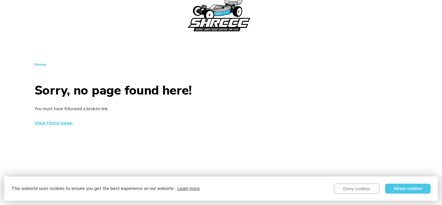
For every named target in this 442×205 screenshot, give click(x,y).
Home (40, 64)
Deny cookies (356, 189)
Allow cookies (408, 188)
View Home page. (53, 123)
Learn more (188, 188)
